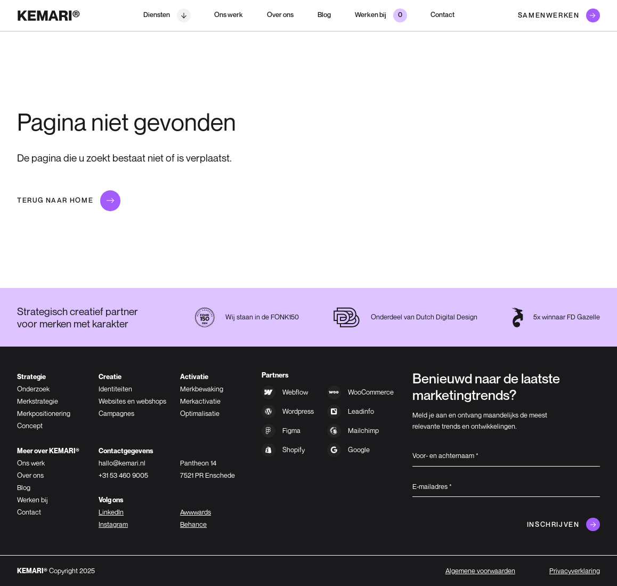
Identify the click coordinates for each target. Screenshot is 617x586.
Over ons (280, 15)
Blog (324, 15)
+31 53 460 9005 (123, 475)
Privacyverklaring (574, 571)
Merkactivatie (200, 401)
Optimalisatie (200, 414)
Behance (193, 524)
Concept (30, 426)
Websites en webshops (132, 401)
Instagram (113, 524)
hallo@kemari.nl (122, 463)
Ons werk (228, 15)
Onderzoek (33, 389)
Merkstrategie (37, 401)
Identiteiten (115, 389)
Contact (442, 15)
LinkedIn (111, 512)
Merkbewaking (201, 389)
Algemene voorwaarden (480, 571)
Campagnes (116, 414)
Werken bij (32, 500)
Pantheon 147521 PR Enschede (207, 469)
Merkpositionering (43, 414)
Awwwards (195, 512)
